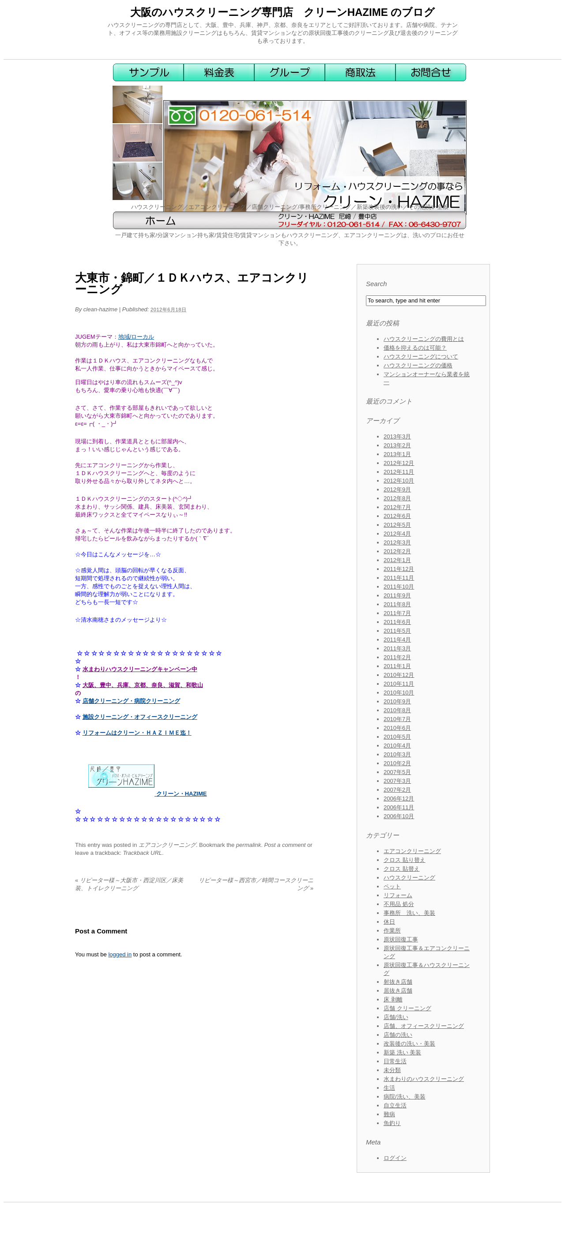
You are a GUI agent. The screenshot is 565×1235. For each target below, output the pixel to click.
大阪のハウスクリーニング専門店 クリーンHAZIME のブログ (282, 12)
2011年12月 (399, 569)
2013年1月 (397, 454)
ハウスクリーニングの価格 (418, 365)
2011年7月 (397, 613)
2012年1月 (397, 560)
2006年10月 (399, 816)
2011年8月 (397, 604)
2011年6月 (397, 622)
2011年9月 (397, 595)
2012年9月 (397, 489)
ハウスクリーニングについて (421, 356)
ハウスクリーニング (409, 877)
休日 (389, 921)
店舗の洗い (398, 1034)
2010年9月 (397, 701)
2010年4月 (397, 745)
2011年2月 (397, 657)
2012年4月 (397, 533)
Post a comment (284, 845)
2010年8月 (397, 710)
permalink (248, 845)
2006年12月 (399, 798)
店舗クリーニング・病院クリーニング (131, 701)
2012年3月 (397, 542)
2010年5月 (397, 736)
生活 (389, 1087)
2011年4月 (397, 639)
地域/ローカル (136, 336)
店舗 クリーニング (407, 1008)
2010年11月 (399, 683)
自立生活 (395, 1105)
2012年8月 (397, 498)
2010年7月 (397, 719)
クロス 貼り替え (405, 860)
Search (376, 283)
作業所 (392, 930)
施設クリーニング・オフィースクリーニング (140, 717)
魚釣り (392, 1123)
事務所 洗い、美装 (409, 913)
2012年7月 (397, 507)
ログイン (395, 1158)
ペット (392, 886)
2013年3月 (397, 436)
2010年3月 (397, 754)
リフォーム (398, 895)
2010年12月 (399, 675)
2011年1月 (397, 666)
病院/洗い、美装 (405, 1096)
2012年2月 (397, 551)
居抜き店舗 (398, 990)
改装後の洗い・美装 (409, 1043)
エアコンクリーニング (167, 845)
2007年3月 (397, 781)
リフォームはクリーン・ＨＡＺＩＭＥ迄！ (137, 732)
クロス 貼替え (402, 868)
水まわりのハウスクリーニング (424, 1079)
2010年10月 (399, 692)
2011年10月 (399, 586)
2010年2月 (397, 763)
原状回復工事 (401, 939)
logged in (120, 954)
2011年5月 (397, 630)
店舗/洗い (396, 1017)
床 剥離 (393, 999)
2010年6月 (397, 728)
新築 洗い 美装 (402, 1052)
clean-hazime (100, 309)
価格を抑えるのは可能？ (415, 347)
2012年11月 (399, 471)
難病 (389, 1114)
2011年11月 (399, 577)
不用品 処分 (399, 904)
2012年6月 (397, 516)
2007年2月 (397, 789)
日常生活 (395, 1061)
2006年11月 (399, 807)
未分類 (392, 1070)
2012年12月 (399, 463)
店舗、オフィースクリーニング (424, 1026)
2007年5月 (397, 772)
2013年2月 (397, 445)
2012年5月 (397, 524)
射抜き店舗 (398, 981)
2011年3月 (397, 648)
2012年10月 (399, 480)
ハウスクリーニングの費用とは (424, 339)
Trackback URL (142, 853)
